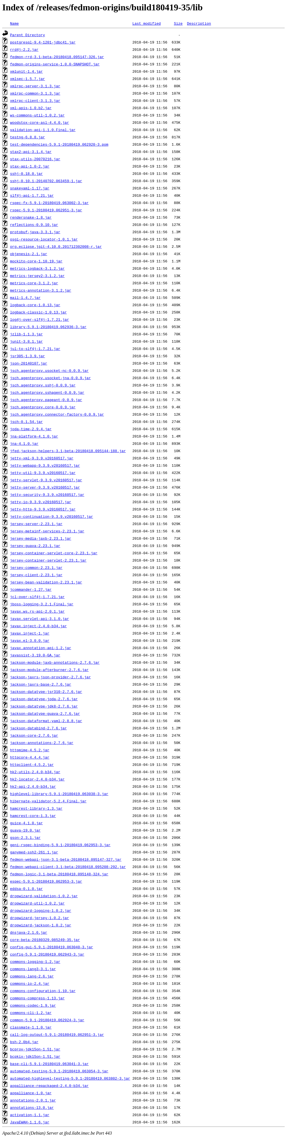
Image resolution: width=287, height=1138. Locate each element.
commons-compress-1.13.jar (37, 997)
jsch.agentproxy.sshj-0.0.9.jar (43, 385)
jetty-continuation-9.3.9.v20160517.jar (51, 516)
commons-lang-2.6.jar (32, 976)
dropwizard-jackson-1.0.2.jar (40, 925)
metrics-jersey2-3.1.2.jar (37, 275)
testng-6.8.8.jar (27, 136)
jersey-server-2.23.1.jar (36, 523)
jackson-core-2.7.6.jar (34, 735)
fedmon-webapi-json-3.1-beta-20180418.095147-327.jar (66, 859)
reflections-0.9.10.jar (34, 224)
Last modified (146, 23)
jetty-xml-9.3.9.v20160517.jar (41, 458)
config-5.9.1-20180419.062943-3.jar (47, 954)
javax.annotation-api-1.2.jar (40, 647)
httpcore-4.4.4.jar (29, 757)
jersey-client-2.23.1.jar (36, 574)
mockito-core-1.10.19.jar (36, 261)
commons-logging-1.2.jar (35, 961)
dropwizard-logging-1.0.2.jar (40, 910)
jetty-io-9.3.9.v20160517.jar (40, 501)
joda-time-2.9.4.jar (31, 428)
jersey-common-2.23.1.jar (36, 567)
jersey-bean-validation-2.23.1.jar (46, 582)
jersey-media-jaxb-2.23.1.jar (40, 538)
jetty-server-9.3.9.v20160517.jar (45, 487)
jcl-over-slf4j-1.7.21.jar (37, 596)
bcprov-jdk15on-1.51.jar (35, 1049)
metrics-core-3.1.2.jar (34, 282)
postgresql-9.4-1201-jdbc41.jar (43, 42)
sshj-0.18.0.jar (26, 173)
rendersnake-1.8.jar (31, 217)
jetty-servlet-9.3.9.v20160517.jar (46, 479)
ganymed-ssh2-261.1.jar (34, 852)
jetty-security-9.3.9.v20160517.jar (47, 494)
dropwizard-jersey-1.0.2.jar (39, 917)
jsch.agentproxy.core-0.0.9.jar (43, 406)
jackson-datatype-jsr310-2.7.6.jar (46, 691)
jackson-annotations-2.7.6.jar (41, 742)
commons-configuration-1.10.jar (43, 990)
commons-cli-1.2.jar (31, 1012)
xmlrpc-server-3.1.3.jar (35, 85)
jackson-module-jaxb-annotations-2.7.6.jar (55, 662)
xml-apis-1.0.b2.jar (31, 107)
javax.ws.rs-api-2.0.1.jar (37, 611)
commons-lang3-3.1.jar (33, 968)
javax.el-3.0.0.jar (29, 640)
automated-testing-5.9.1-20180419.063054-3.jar (59, 1070)
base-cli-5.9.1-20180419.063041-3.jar (49, 1063)
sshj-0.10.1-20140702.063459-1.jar (46, 180)
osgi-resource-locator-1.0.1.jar (44, 239)
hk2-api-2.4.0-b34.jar (33, 786)
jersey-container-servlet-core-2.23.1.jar (53, 552)
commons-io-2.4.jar (29, 983)
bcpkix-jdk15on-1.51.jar (35, 1056)
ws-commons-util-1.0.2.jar (37, 115)
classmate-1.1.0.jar (31, 1027)
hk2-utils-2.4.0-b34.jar (35, 771)
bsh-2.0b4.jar (24, 1041)
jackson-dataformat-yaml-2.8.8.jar (46, 720)
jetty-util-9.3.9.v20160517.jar (43, 472)
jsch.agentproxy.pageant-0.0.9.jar (46, 399)
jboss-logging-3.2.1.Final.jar (41, 603)
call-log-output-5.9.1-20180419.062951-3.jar (57, 1034)
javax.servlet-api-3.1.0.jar (39, 618)
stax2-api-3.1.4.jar (31, 151)
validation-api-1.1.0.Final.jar (43, 129)
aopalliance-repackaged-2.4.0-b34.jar (49, 1085)
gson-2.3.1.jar (25, 837)
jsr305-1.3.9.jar (27, 355)
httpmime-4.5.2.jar (29, 749)
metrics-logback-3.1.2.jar (37, 268)
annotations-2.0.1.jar (33, 1100)
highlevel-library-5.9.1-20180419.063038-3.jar (59, 793)
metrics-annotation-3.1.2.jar (40, 290)
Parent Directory (27, 34)
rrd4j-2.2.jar (24, 49)
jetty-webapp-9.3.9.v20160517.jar (45, 465)
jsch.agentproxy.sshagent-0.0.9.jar (47, 392)
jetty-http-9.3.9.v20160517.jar (43, 509)
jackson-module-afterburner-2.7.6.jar (49, 669)
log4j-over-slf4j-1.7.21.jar (39, 319)
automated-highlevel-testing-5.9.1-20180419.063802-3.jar (70, 1078)
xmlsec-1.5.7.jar (27, 78)
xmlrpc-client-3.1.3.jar (35, 100)
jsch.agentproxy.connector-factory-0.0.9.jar (57, 414)
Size (178, 23)
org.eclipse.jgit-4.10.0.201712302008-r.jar (56, 246)
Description (199, 23)
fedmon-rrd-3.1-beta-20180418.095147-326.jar (57, 56)
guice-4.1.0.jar (26, 822)
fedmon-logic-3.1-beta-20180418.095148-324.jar (59, 873)
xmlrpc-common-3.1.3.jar (35, 93)
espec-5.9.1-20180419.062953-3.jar (46, 881)
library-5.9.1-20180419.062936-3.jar (48, 326)
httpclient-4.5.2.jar (32, 764)
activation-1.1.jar (29, 1114)
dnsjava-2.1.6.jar (28, 932)
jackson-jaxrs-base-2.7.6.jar (40, 684)
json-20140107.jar (28, 363)
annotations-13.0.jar (32, 1107)
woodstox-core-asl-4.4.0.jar (39, 122)
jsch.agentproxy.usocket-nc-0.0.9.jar (49, 370)
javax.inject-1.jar (29, 633)
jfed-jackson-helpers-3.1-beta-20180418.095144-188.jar (68, 450)
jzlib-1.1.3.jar (26, 333)
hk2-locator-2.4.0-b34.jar (37, 779)
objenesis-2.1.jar (28, 253)
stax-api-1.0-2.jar (29, 166)
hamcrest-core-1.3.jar (33, 815)
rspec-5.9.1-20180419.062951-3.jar (46, 209)
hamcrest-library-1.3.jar (36, 808)
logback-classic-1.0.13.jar (38, 312)
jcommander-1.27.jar (31, 589)
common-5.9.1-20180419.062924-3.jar (47, 1019)
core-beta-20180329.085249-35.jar (45, 939)
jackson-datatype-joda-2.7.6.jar (44, 698)
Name (14, 23)
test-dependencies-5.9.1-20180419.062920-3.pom (59, 144)
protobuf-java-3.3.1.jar (35, 231)
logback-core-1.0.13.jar (35, 304)
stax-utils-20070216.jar (35, 158)
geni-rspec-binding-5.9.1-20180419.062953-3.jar (60, 844)
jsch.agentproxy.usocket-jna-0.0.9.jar (50, 377)
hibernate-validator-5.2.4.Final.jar (48, 800)
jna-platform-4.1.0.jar (34, 436)
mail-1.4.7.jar (25, 297)
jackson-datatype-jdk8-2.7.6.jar (44, 706)
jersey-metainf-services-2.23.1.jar (47, 530)
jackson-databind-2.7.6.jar (38, 728)
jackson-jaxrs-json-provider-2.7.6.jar (50, 676)
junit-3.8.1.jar (26, 341)
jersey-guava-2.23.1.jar (35, 545)
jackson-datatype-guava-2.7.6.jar (45, 713)
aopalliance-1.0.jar (31, 1092)
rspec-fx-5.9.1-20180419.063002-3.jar (49, 202)
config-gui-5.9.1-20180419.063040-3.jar (51, 946)
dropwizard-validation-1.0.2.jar (44, 895)
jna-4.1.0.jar (24, 443)
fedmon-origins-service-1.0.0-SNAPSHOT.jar (55, 64)
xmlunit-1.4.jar (26, 71)
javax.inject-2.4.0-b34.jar (38, 625)
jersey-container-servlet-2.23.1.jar (48, 560)
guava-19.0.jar (25, 830)
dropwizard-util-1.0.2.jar (37, 903)
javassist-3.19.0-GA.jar (35, 655)
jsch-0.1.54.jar (26, 421)
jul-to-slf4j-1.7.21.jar (35, 348)
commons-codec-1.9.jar (33, 1005)
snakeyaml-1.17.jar (29, 188)
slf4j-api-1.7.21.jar (32, 195)
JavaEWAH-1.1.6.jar (29, 1122)
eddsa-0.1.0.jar (26, 888)
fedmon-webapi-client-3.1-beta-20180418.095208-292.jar (68, 866)
